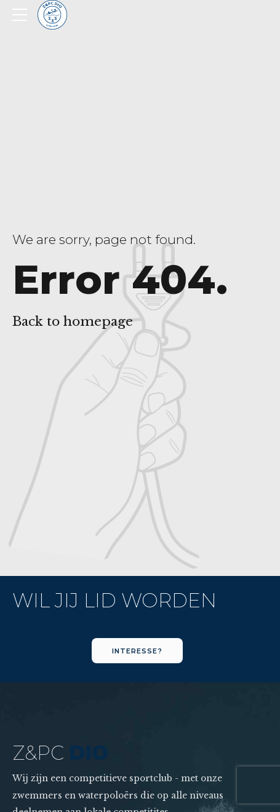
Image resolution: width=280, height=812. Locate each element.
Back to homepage (72, 321)
